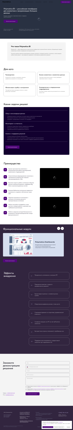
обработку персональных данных (44, 386)
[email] (48, 370)
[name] (48, 363)
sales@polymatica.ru (10, 394)
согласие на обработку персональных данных (54, 388)
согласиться (48, 423)
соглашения (60, 422)
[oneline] (48, 374)
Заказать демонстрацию (32, 393)
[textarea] (48, 381)
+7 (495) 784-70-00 (11, 393)
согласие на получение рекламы (39, 388)
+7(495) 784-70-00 (63, 412)
